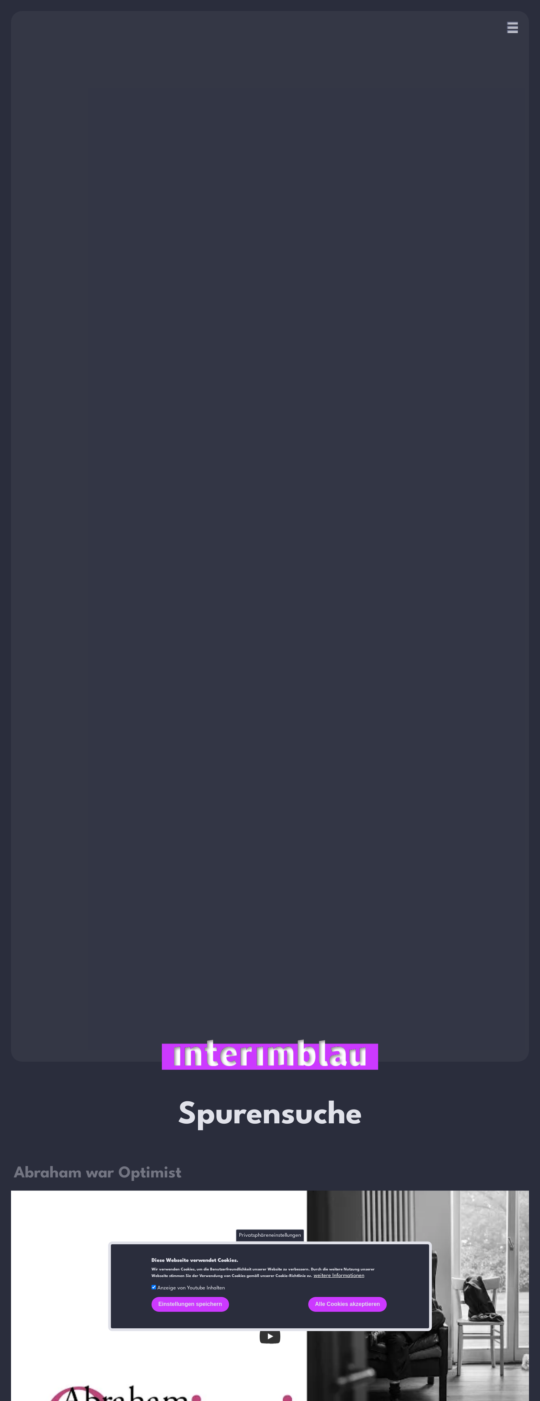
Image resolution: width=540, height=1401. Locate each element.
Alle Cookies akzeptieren (347, 1304)
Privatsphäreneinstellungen (270, 1235)
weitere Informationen (339, 1275)
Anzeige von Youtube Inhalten (191, 1288)
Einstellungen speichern (190, 1304)
